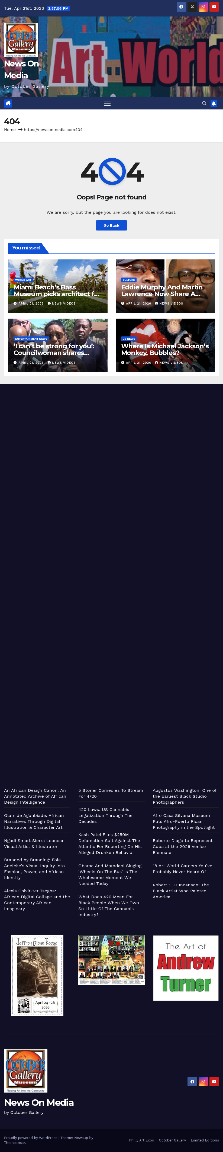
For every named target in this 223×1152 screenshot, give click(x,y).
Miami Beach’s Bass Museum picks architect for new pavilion (57, 294)
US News (129, 338)
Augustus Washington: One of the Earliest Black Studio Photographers (184, 796)
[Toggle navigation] (107, 103)
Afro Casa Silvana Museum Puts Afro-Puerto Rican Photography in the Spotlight (184, 821)
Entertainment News (31, 338)
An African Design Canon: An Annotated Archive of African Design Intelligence (35, 796)
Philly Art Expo (141, 1140)
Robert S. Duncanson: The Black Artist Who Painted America (181, 890)
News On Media (39, 1102)
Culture (129, 279)
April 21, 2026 (32, 303)
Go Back (111, 225)
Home (10, 129)
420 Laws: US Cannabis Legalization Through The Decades (105, 815)
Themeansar (14, 1143)
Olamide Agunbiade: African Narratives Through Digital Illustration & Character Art (34, 821)
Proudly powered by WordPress (31, 1138)
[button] (204, 103)
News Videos (62, 303)
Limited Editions (205, 1140)
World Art (23, 279)
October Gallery (172, 1140)
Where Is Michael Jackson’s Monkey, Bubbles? (165, 349)
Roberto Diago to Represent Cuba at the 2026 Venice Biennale (183, 846)
